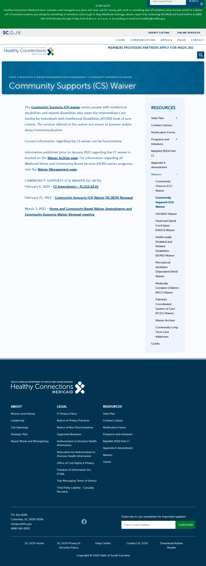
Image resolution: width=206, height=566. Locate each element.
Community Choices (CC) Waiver (163, 185)
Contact (197, 40)
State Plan (157, 118)
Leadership (17, 420)
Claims (120, 40)
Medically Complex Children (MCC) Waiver (167, 287)
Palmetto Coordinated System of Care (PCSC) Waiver (165, 306)
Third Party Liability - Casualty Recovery (75, 489)
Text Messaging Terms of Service (77, 480)
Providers (119, 56)
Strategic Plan (19, 434)
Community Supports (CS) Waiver (164, 202)
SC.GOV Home (34, 543)
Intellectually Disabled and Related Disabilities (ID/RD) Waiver (164, 246)
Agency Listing (158, 32)
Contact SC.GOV (137, 543)
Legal (62, 406)
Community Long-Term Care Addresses (167, 331)
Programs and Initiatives (160, 141)
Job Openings (19, 427)
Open (175, 118)
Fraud (181, 40)
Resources (26, 77)
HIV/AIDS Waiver (166, 214)
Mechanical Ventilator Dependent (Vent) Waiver (166, 269)
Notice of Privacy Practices (73, 420)
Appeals (166, 40)
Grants (155, 343)
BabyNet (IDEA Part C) (163, 153)
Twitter (91, 521)
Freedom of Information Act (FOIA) (74, 472)
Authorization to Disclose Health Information (77, 443)
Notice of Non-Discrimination (75, 427)
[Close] (202, 4)
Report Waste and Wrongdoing (30, 441)
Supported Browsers (69, 434)
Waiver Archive (165, 320)
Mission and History (23, 413)
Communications (143, 40)
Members (95, 56)
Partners (142, 56)
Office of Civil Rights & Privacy (75, 463)
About (16, 406)
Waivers (156, 174)
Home (12, 77)
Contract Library (161, 125)
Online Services (188, 32)
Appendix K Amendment (159, 165)
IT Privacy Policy (67, 413)
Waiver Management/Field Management (61, 77)
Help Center (103, 543)
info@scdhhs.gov (21, 524)
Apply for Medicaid (174, 56)
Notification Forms (163, 132)
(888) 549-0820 (20, 528)
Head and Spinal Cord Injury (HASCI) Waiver (165, 225)
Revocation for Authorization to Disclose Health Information (76, 454)
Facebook (84, 521)
